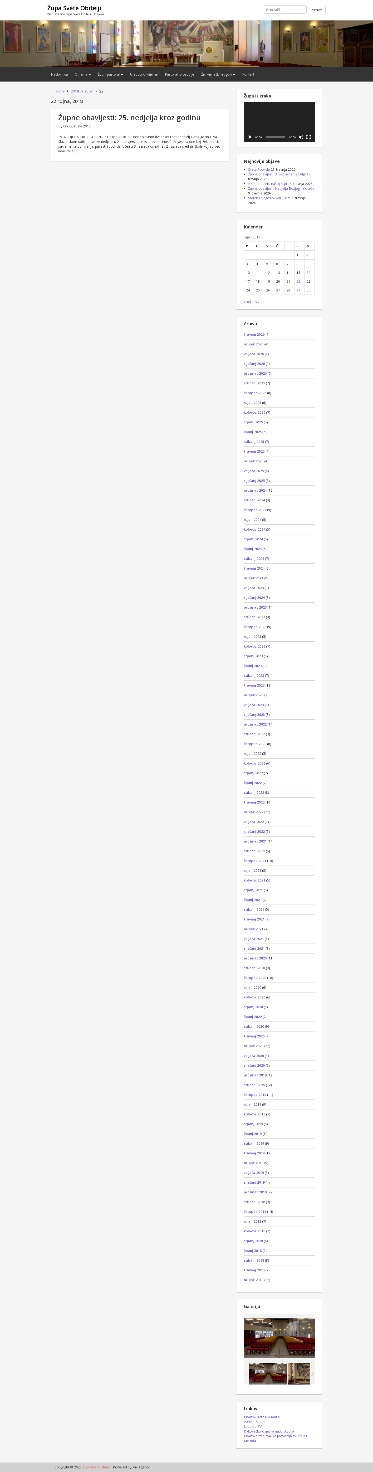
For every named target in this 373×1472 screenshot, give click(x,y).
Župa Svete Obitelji (74, 8)
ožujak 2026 (253, 344)
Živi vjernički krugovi (218, 74)
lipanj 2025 (253, 432)
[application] (279, 122)
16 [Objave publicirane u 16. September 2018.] (308, 272)
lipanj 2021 (253, 899)
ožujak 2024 (253, 578)
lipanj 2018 (253, 1250)
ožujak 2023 (253, 695)
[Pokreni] (250, 137)
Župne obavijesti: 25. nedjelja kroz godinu (129, 117)
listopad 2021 (255, 860)
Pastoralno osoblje (179, 74)
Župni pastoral (110, 74)
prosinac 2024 (255, 490)
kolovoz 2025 (254, 412)
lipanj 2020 (253, 1016)
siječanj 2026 (254, 363)
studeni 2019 (254, 1085)
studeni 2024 (254, 500)
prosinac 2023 (255, 607)
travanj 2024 (254, 568)
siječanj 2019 (254, 1182)
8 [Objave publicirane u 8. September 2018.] (297, 263)
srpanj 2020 (253, 1007)
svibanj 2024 (254, 558)
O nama (83, 74)
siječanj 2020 (254, 1065)
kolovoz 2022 (254, 763)
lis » (257, 302)
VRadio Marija (254, 1421)
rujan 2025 (252, 402)
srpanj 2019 (253, 1124)
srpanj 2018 (253, 1241)
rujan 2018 (252, 1221)
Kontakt (248, 74)
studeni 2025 (254, 383)
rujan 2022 (252, 753)
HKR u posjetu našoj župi (267, 183)
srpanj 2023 (253, 656)
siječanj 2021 (254, 948)
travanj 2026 (254, 334)
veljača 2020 (254, 1055)
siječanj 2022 (254, 831)
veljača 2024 (254, 588)
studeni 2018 (254, 1202)
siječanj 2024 (254, 597)
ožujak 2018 (253, 1280)
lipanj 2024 (253, 549)
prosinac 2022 (255, 724)
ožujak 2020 (253, 1046)
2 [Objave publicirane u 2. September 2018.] (308, 255)
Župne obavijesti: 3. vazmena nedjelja (277, 174)
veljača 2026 (254, 354)
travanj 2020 (254, 1036)
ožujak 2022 (253, 812)
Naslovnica (59, 74)
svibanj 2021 (254, 909)
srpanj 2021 (253, 890)
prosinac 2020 (255, 958)
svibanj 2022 (254, 792)
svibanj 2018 (254, 1260)
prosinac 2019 (255, 1075)
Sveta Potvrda (259, 169)
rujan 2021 (252, 870)
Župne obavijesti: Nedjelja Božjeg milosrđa (281, 188)
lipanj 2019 (253, 1133)
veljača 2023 (254, 704)
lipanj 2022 (253, 782)
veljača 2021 (254, 938)
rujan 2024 (252, 519)
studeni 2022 (254, 734)
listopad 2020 (255, 977)
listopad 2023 (255, 627)
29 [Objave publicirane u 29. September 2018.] (298, 290)
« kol (247, 302)
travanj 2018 (254, 1270)
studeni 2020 (254, 968)
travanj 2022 (254, 802)
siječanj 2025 (254, 480)
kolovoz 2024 (254, 529)
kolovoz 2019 (254, 1114)
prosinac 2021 (255, 841)
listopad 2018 (255, 1211)
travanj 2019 (254, 1153)
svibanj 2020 (254, 1026)
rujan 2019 (252, 1104)
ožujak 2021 (253, 929)
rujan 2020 (252, 987)
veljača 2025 (254, 471)
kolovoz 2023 (254, 646)
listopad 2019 (255, 1094)
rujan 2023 (252, 636)
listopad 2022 (255, 743)
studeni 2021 (254, 851)
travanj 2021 (254, 919)
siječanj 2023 (254, 714)
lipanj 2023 (253, 665)
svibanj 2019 (254, 1143)
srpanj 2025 (253, 422)
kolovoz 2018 (254, 1231)
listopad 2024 (255, 510)
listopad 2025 (255, 393)
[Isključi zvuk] (301, 137)
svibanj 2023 (254, 675)
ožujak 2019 (253, 1163)
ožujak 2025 (253, 461)
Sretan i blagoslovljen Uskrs (269, 198)
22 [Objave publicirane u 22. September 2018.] (298, 281)
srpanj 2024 (253, 539)
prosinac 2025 (255, 373)
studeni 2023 (254, 617)
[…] (76, 151)
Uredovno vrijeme (144, 74)
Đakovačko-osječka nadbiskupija (269, 1431)
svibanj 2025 (254, 441)
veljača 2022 (254, 821)
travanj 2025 (254, 451)
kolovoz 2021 (254, 880)
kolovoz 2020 (254, 997)
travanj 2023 (254, 685)
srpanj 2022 (253, 773)
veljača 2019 (254, 1172)
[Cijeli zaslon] (308, 137)
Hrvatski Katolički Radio (262, 1417)
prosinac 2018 (255, 1192)
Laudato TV (253, 1426)
